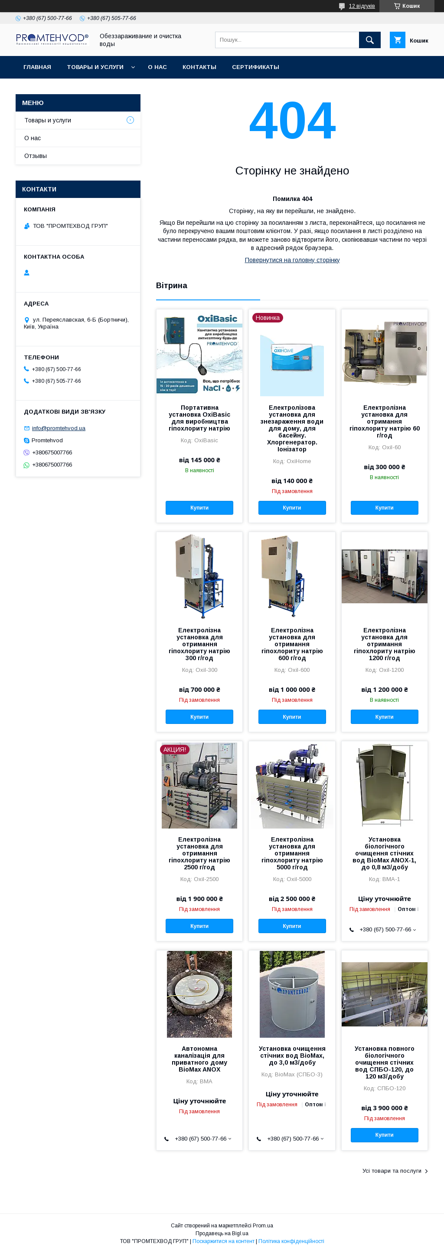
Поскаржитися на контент (224, 1241)
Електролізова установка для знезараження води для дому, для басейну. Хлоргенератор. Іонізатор (292, 428)
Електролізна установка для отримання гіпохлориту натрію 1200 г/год (384, 644)
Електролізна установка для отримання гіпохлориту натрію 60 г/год (384, 421)
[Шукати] (370, 40)
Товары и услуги (95, 67)
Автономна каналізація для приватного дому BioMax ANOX (199, 1059)
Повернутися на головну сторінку (292, 260)
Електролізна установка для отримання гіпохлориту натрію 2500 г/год (199, 853)
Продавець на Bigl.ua (222, 1233)
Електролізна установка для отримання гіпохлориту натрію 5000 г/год (292, 853)
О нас (157, 67)
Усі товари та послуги (391, 1170)
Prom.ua (263, 1226)
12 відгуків (362, 6)
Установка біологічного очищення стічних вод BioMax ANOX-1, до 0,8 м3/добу (384, 853)
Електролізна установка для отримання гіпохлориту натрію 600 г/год (292, 644)
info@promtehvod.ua (58, 428)
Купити (199, 508)
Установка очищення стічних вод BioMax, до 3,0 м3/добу (292, 1055)
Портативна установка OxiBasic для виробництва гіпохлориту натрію (199, 418)
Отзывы (35, 155)
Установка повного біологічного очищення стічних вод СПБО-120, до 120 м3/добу (385, 1062)
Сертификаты (255, 67)
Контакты (199, 67)
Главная (37, 67)
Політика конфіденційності (291, 1241)
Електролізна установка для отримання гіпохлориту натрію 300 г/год (199, 644)
